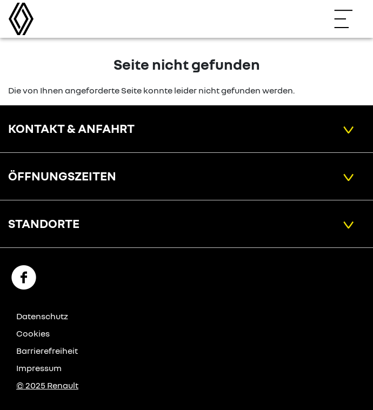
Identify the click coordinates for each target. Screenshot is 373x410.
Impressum (39, 367)
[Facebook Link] (23, 276)
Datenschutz (42, 316)
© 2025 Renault (47, 385)
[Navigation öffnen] (348, 19)
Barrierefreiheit (47, 350)
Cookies (33, 333)
